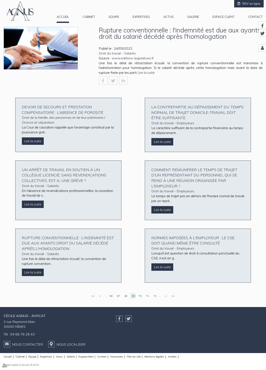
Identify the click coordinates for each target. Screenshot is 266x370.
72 (154, 295)
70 (140, 295)
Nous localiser (70, 344)
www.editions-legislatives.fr (133, 58)
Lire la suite (146, 72)
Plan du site (134, 356)
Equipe (114, 17)
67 (118, 295)
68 (125, 295)
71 (147, 295)
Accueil (63, 17)
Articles (172, 356)
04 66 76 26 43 (22, 334)
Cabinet (89, 17)
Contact (255, 17)
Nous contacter (27, 344)
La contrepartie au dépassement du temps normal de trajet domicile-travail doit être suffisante (197, 112)
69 (133, 295)
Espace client (224, 17)
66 (111, 295)
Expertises (141, 17)
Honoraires (116, 356)
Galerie (193, 17)
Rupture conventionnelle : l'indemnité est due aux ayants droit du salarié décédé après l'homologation (68, 243)
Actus (168, 17)
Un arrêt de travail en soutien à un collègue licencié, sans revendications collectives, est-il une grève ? (64, 175)
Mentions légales (154, 356)
